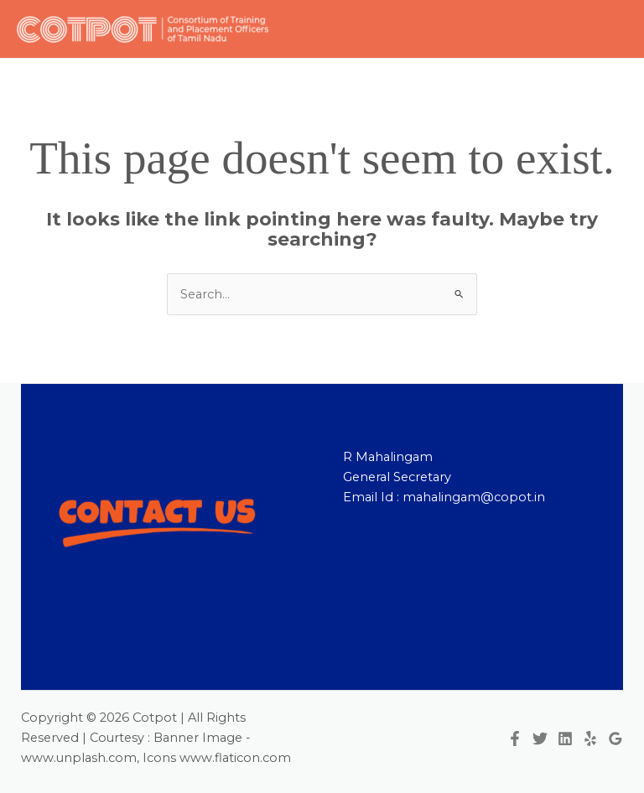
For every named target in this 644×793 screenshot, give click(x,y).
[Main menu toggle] (609, 29)
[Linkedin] (565, 738)
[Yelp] (590, 738)
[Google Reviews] (615, 738)
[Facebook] (514, 738)
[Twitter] (540, 738)
